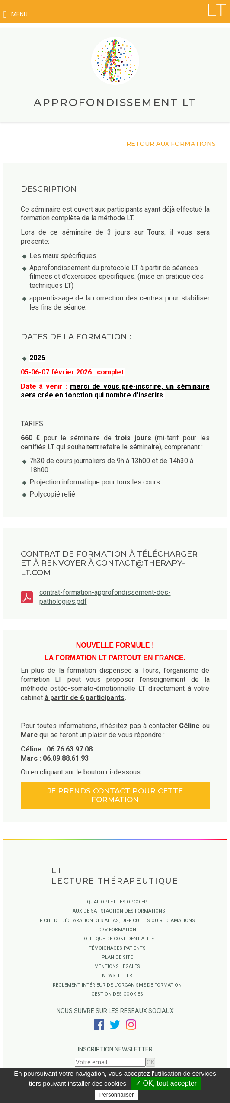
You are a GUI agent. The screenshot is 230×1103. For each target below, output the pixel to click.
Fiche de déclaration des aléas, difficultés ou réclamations (117, 920)
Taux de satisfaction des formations (117, 911)
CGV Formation (117, 929)
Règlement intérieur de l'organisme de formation (117, 985)
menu (15, 14)
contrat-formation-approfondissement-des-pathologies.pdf (105, 597)
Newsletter (117, 975)
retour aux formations (171, 144)
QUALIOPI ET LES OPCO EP (117, 902)
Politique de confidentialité (117, 939)
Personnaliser (116, 1094)
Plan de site (117, 957)
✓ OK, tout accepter (166, 1083)
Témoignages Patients (117, 948)
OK (150, 1062)
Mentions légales (117, 966)
